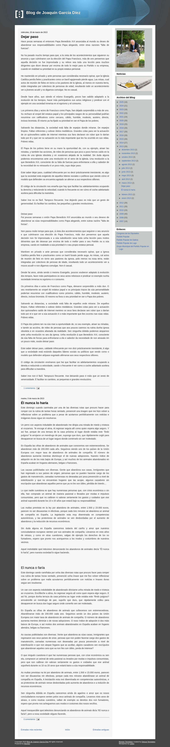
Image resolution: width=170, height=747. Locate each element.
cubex (132, 744)
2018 (121, 128)
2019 (121, 124)
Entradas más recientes (31, 730)
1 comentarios (29, 388)
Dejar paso (29, 37)
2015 (121, 139)
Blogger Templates (126, 742)
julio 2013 (126, 168)
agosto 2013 (127, 164)
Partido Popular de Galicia (127, 240)
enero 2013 (127, 198)
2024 (121, 106)
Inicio (67, 730)
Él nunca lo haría (34, 403)
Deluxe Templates (148, 742)
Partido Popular (123, 237)
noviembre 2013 (128, 153)
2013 (121, 146)
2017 (121, 132)
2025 (121, 102)
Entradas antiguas (101, 730)
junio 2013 (126, 172)
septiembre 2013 (129, 161)
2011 (121, 206)
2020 (121, 120)
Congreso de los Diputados (128, 233)
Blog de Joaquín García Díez (53, 12)
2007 (121, 221)
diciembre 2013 (128, 150)
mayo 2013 (126, 175)
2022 (121, 113)
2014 (121, 143)
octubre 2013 (127, 157)
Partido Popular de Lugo (127, 243)
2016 (121, 135)
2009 (121, 214)
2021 (121, 117)
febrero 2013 (127, 194)
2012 (121, 203)
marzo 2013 (127, 183)
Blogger (27, 744)
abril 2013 (126, 179)
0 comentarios (29, 719)
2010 (121, 210)
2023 (121, 109)
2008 (121, 218)
